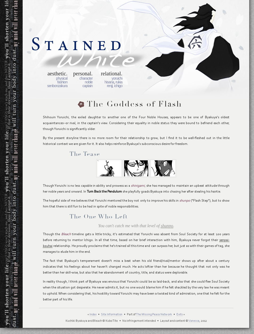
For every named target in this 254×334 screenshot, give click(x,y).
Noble (88, 82)
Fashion (62, 82)
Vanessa (193, 321)
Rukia (119, 82)
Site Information (111, 314)
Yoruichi (117, 78)
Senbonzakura (57, 86)
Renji (109, 86)
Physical (61, 78)
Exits (179, 314)
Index (93, 314)
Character (85, 78)
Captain (87, 86)
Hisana (109, 82)
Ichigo (118, 86)
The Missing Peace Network (154, 314)
